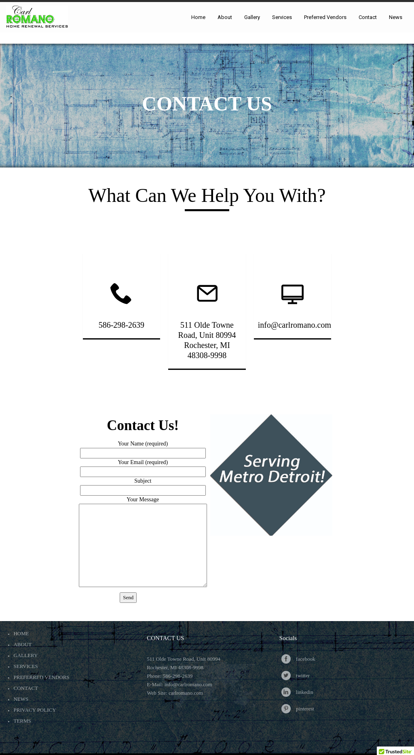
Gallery (25, 655)
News (20, 699)
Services (25, 666)
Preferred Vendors (41, 677)
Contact (25, 688)
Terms (22, 721)
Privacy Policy (34, 710)
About (22, 644)
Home (21, 633)
